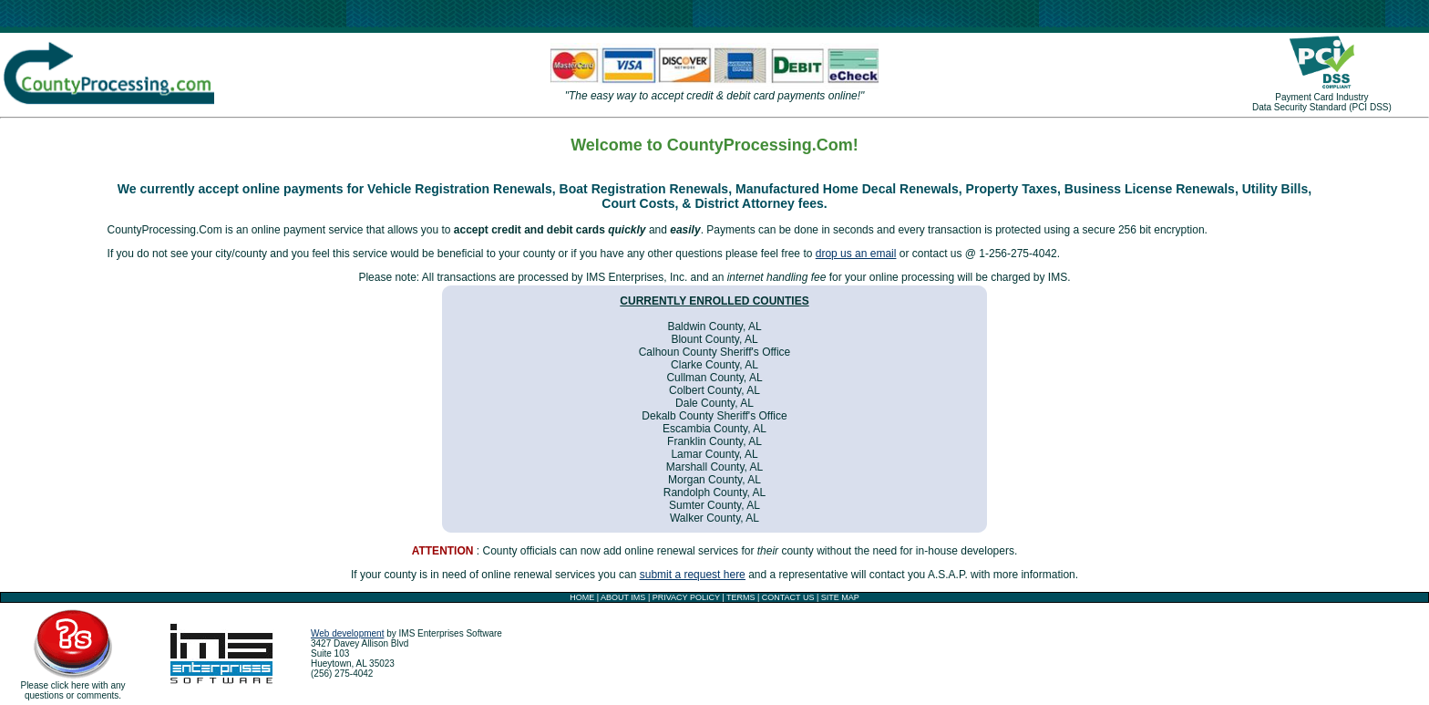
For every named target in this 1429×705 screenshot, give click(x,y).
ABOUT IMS (623, 597)
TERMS (741, 597)
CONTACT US (788, 597)
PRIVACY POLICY (686, 597)
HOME (582, 597)
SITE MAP (840, 597)
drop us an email (856, 253)
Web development (347, 633)
